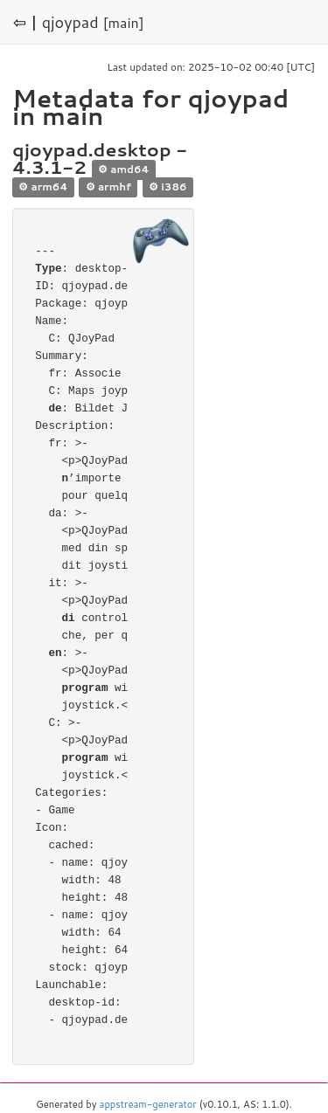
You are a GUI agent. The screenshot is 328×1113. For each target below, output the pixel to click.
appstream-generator (148, 1104)
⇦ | (25, 21)
